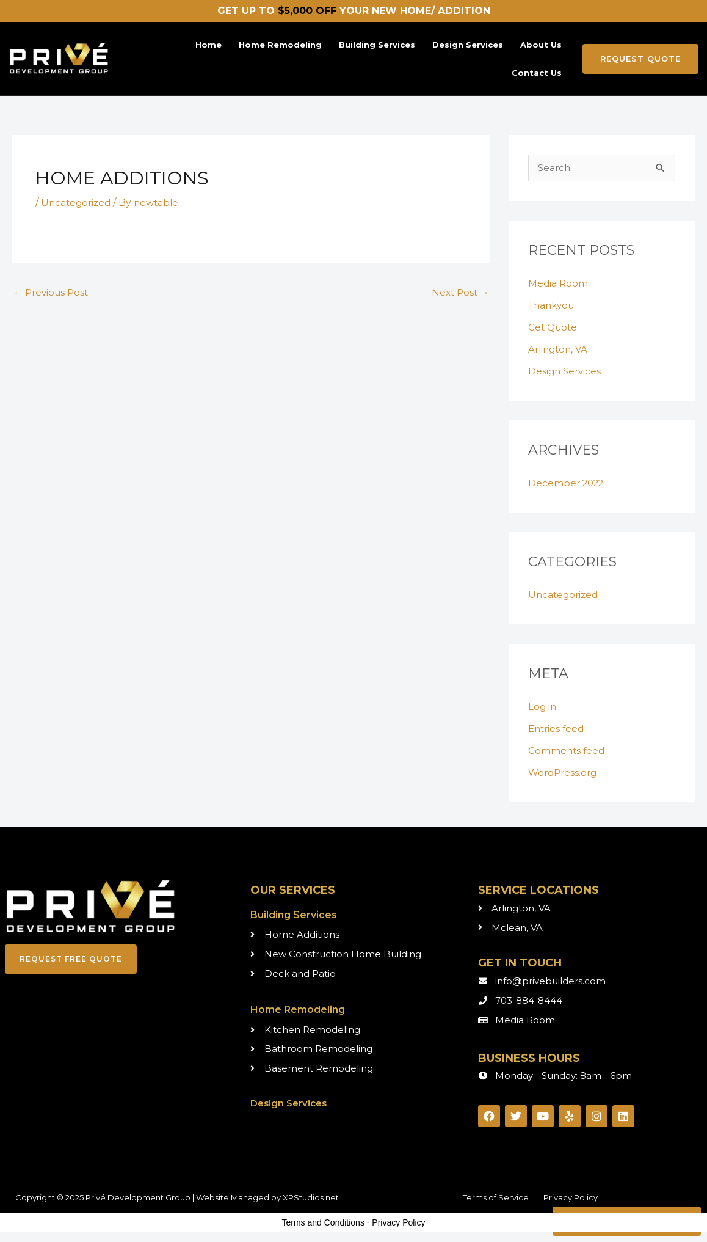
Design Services (467, 44)
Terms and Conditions (323, 1223)
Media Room (558, 284)
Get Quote (554, 328)
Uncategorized (77, 202)
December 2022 (568, 483)
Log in (542, 707)
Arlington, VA (560, 350)
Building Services (377, 44)
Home (208, 44)
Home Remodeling (280, 44)
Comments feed (567, 751)
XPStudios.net (311, 1198)
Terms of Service (496, 1198)
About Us (541, 44)
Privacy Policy (570, 1198)
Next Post (459, 293)
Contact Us (537, 73)
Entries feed (557, 729)
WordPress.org (564, 773)
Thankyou (553, 306)
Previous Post (53, 293)
